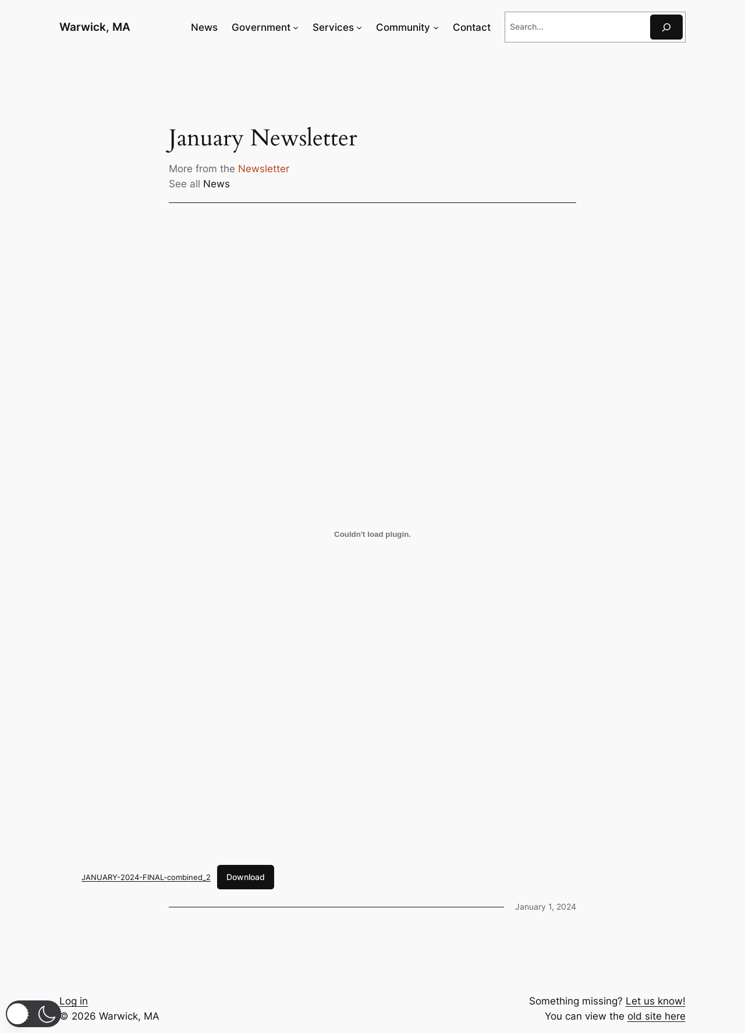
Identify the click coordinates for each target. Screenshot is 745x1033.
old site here (656, 1016)
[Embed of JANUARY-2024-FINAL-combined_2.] (372, 534)
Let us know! (656, 1001)
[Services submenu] (359, 27)
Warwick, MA (94, 27)
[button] (33, 1013)
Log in (73, 1001)
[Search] (666, 27)
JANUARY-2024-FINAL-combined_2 (146, 877)
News (216, 184)
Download (245, 877)
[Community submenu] (436, 27)
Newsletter (263, 168)
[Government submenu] (296, 27)
